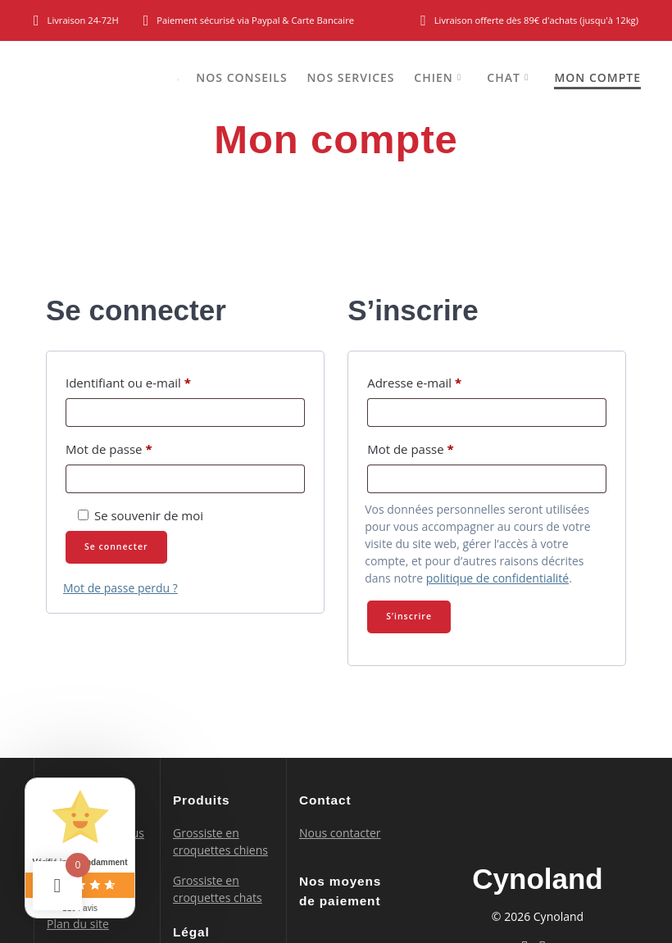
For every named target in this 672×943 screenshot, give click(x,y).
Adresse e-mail (445, 380)
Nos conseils (241, 77)
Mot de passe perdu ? (120, 588)
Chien (433, 77)
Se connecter (116, 546)
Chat (503, 77)
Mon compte (597, 77)
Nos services (350, 77)
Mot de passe (140, 447)
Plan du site (78, 924)
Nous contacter (340, 833)
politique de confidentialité (498, 578)
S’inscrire (409, 616)
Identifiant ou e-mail (160, 380)
